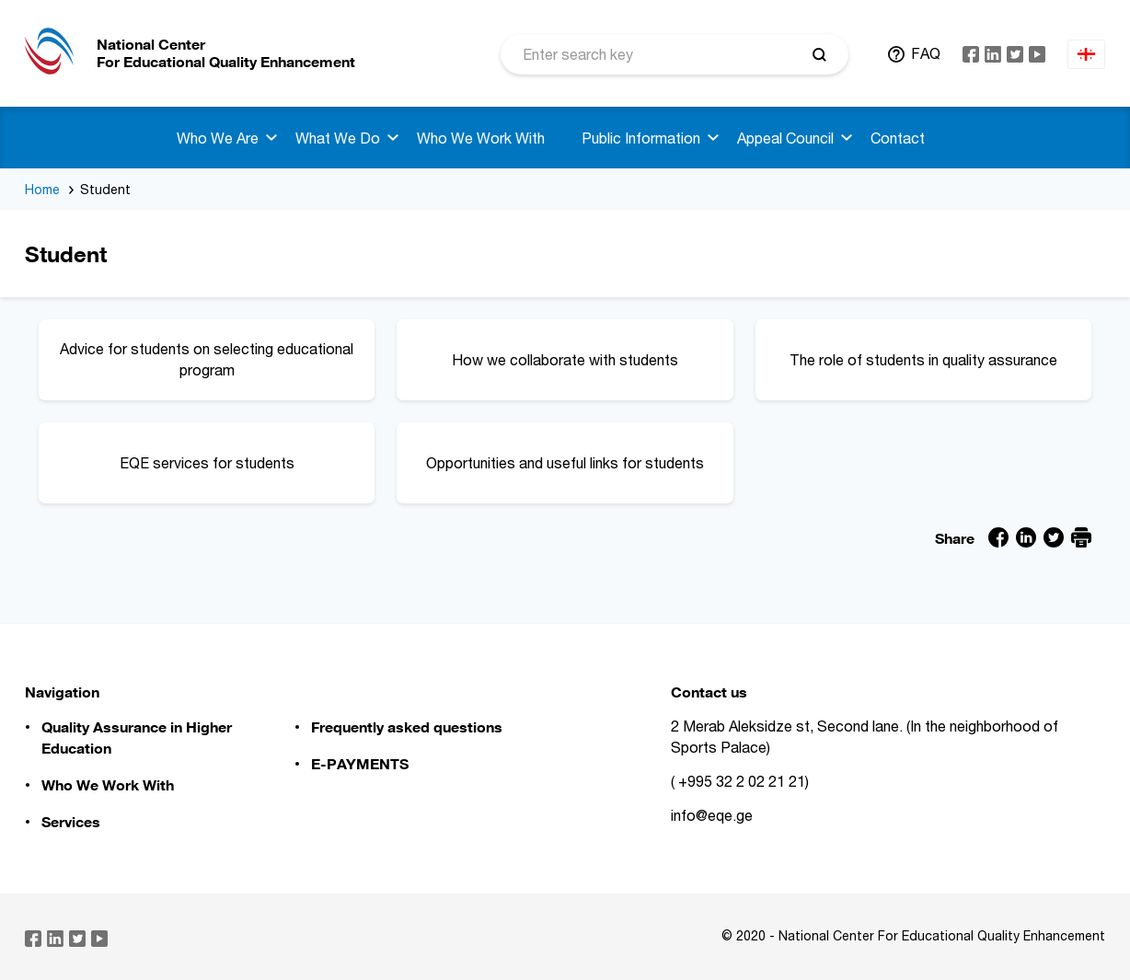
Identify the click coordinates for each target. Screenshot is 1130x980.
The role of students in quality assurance (931, 352)
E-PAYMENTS (360, 763)
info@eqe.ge (712, 815)
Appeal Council (785, 138)
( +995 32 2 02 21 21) (740, 781)
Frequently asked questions (406, 726)
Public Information (641, 138)
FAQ (925, 53)
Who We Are (218, 138)
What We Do (337, 138)
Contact (898, 138)
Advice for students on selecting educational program (208, 357)
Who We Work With (481, 138)
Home (42, 189)
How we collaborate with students (583, 352)
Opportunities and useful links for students (570, 455)
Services (70, 821)
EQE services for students (238, 455)
